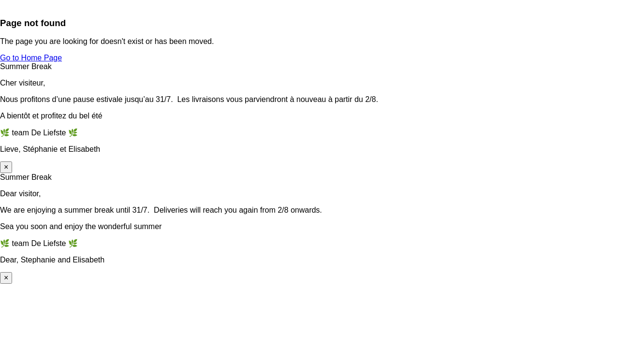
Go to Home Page (31, 58)
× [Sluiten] (6, 167)
